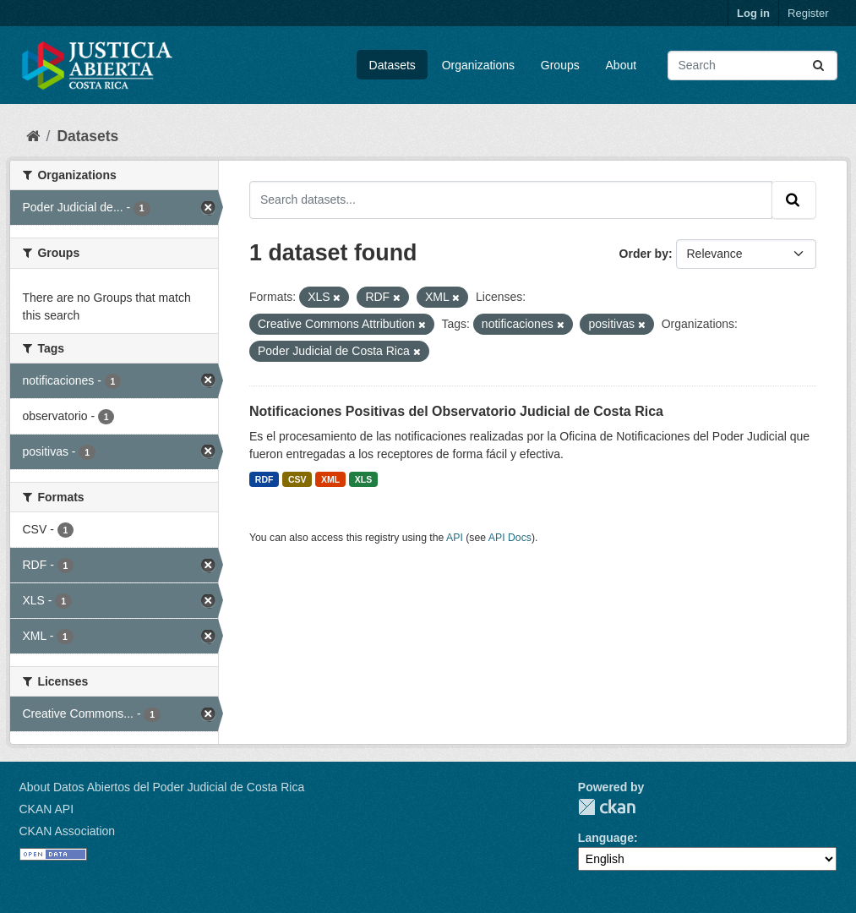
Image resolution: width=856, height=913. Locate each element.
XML (330, 479)
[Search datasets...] (752, 65)
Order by (643, 253)
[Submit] (819, 65)
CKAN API (46, 809)
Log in (753, 13)
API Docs (510, 538)
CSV (297, 479)
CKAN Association (67, 831)
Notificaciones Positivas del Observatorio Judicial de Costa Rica (456, 411)
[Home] (33, 136)
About (621, 65)
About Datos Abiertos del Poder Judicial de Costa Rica (162, 787)
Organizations (478, 65)
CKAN (606, 807)
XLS (363, 479)
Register (808, 13)
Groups (560, 65)
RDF (264, 479)
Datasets (392, 65)
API (454, 538)
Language (606, 838)
